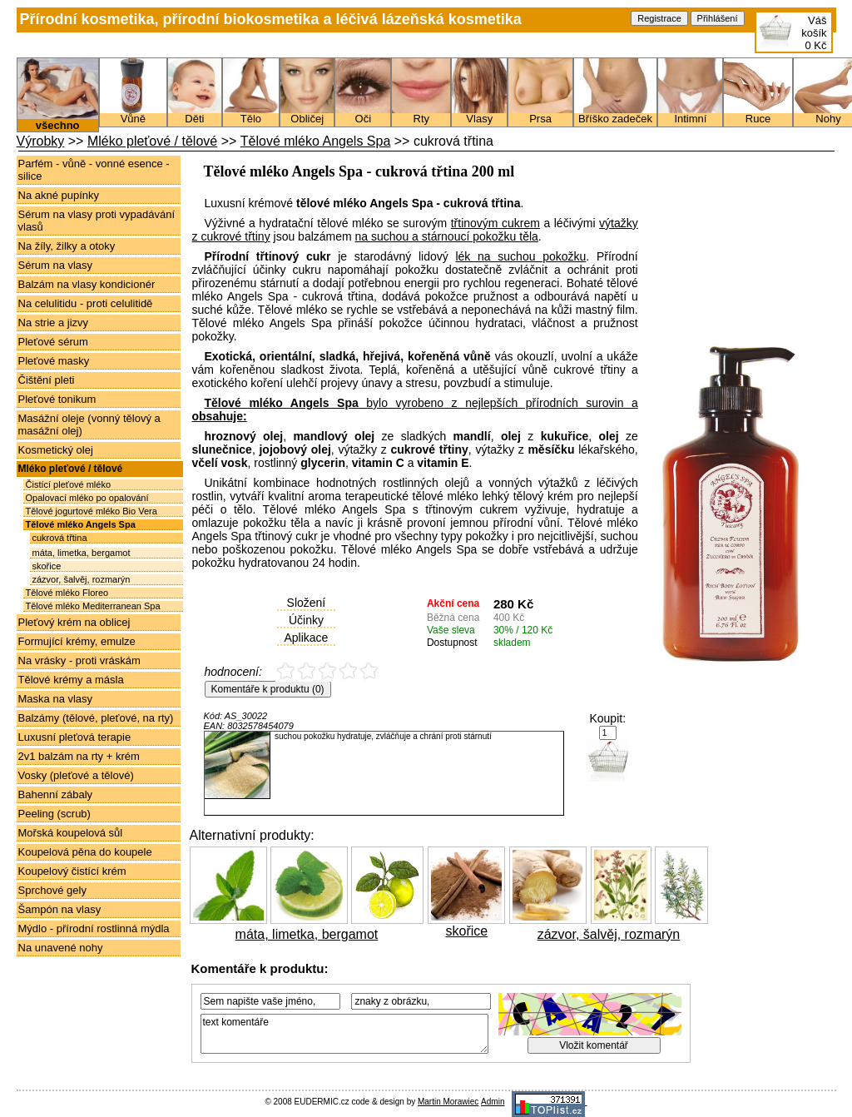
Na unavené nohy (60, 947)
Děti (194, 114)
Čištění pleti (46, 380)
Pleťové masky (54, 361)
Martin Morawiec (448, 1101)
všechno (57, 120)
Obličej (307, 114)
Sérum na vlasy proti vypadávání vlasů (97, 220)
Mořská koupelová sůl (70, 833)
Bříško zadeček (615, 114)
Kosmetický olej (55, 450)
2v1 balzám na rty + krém (79, 756)
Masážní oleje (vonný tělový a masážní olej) (89, 424)
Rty (421, 114)
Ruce (757, 114)
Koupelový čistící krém (72, 871)
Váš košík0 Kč (813, 33)
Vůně (133, 114)
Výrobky (41, 141)
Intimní (690, 114)
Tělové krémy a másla (71, 679)
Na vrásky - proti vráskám (79, 660)
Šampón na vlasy (60, 909)
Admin (492, 1101)
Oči (362, 114)
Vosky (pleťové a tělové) (76, 775)
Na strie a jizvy (53, 322)
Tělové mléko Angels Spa (315, 141)
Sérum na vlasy (55, 265)
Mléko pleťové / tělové (152, 141)
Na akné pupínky (59, 195)
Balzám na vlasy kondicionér (87, 284)
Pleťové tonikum (57, 399)
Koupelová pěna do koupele (85, 852)
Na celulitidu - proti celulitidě (85, 303)
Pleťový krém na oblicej (74, 622)
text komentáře (344, 1034)
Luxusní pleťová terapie (74, 737)
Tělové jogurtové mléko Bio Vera (91, 511)
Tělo (251, 114)
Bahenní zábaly (55, 794)
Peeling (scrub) (54, 813)
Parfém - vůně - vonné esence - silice (94, 169)
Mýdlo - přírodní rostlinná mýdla (94, 928)
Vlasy (479, 114)
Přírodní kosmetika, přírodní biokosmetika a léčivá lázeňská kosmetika (271, 19)
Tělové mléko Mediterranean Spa (93, 606)
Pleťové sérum (53, 341)
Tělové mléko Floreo (67, 593)
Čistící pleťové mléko (68, 484)
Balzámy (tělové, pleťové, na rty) (96, 718)
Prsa (540, 114)
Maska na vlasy (55, 699)
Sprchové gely (52, 890)
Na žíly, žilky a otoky (67, 246)
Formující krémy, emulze (77, 641)
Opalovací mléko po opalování (87, 498)
